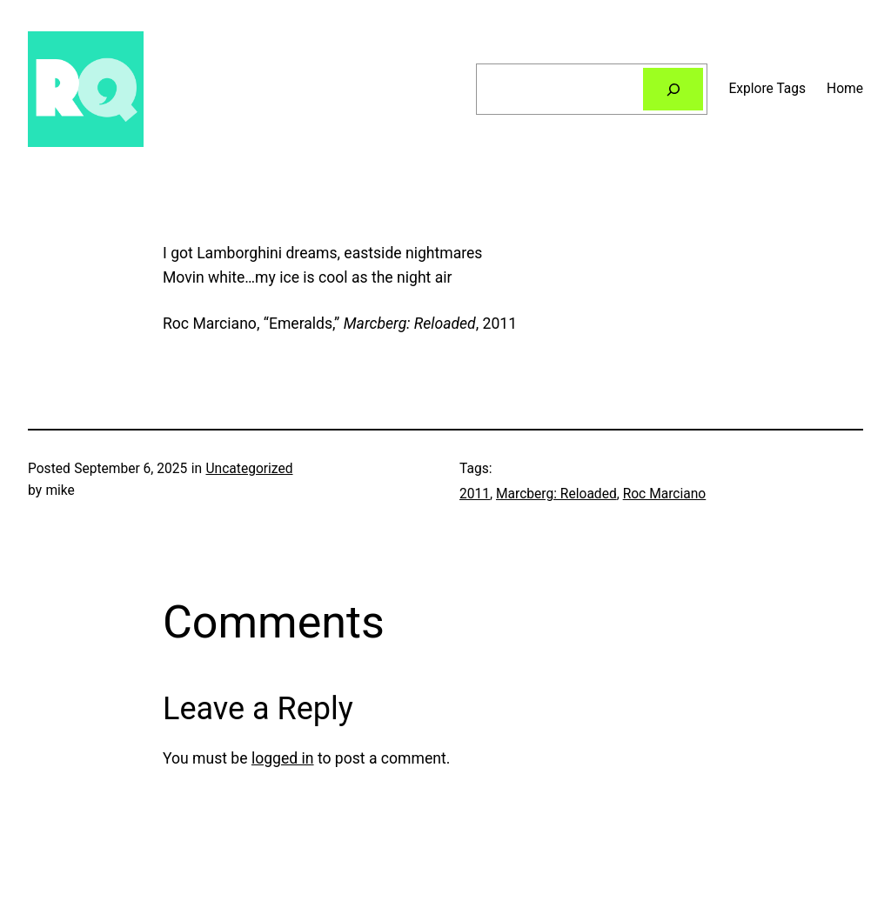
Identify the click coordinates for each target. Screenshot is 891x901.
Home (845, 89)
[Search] (673, 89)
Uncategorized (248, 469)
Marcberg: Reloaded (556, 494)
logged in (282, 758)
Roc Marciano (665, 494)
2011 (474, 494)
